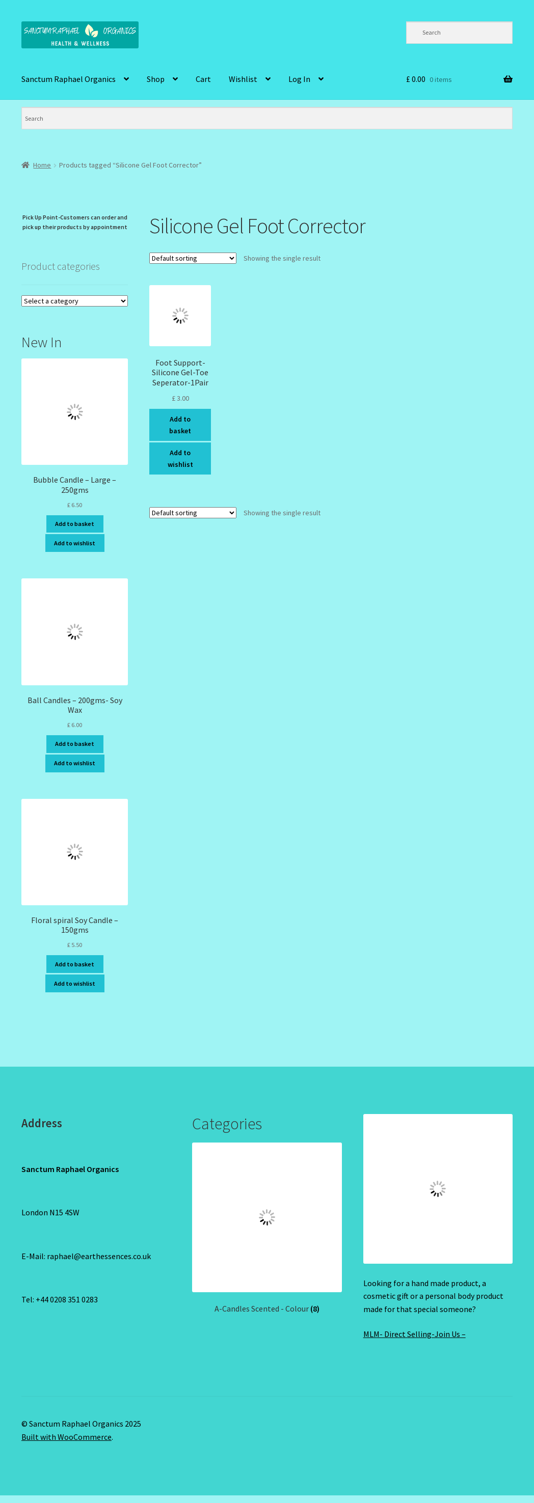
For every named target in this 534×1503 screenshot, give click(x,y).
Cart (203, 79)
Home (42, 165)
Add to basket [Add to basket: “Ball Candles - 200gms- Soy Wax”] (74, 743)
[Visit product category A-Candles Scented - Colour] (266, 1228)
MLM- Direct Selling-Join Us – (414, 1334)
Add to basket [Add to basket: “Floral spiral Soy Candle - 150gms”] (74, 964)
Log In (299, 79)
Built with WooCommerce (66, 1437)
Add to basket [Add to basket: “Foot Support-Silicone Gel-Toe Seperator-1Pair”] (180, 424)
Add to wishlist (180, 458)
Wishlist (243, 79)
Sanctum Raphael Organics (68, 79)
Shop (156, 79)
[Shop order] (192, 258)
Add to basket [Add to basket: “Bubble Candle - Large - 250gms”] (74, 523)
